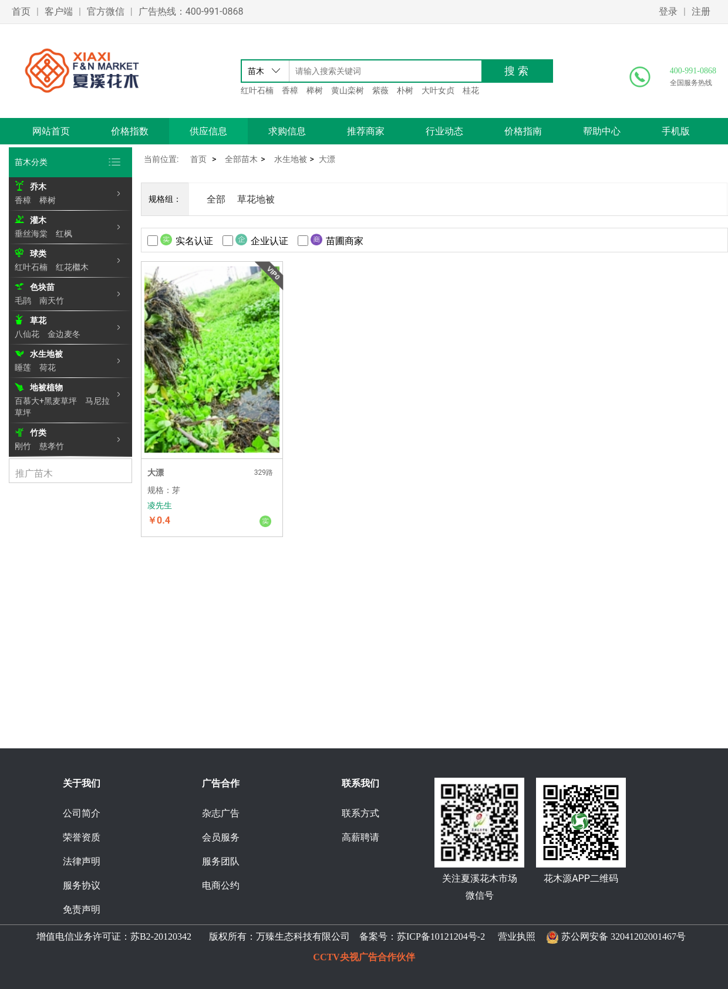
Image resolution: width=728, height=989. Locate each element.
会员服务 (221, 837)
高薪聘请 (360, 837)
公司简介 (81, 813)
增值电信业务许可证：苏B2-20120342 (115, 936)
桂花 (471, 90)
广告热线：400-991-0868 (191, 11)
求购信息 (287, 131)
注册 (701, 11)
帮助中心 (602, 131)
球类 (38, 253)
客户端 (59, 11)
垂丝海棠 (31, 233)
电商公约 (221, 885)
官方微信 (105, 11)
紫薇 (380, 90)
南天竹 (51, 300)
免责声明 (81, 909)
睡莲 (23, 367)
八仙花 (27, 334)
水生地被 (46, 354)
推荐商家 (366, 131)
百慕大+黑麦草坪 (46, 401)
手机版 (676, 131)
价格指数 (130, 131)
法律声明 (81, 861)
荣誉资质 (81, 837)
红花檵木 (72, 267)
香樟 (290, 90)
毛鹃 (23, 300)
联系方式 (360, 813)
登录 (668, 11)
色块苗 (42, 287)
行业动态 (444, 131)
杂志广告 (221, 813)
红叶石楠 (257, 90)
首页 (21, 11)
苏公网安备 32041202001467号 (623, 936)
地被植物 (46, 387)
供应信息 (208, 131)
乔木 (38, 186)
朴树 (405, 90)
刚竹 (23, 446)
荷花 (47, 367)
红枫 (64, 233)
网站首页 (51, 131)
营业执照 (517, 936)
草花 (38, 320)
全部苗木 (241, 159)
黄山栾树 (347, 90)
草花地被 (256, 199)
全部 (216, 199)
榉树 (314, 90)
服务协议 (81, 885)
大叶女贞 (438, 90)
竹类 (38, 432)
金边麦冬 (64, 334)
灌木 (38, 220)
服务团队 (221, 861)
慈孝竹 (51, 446)
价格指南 (523, 131)
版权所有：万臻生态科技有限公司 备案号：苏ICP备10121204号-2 (344, 936)
